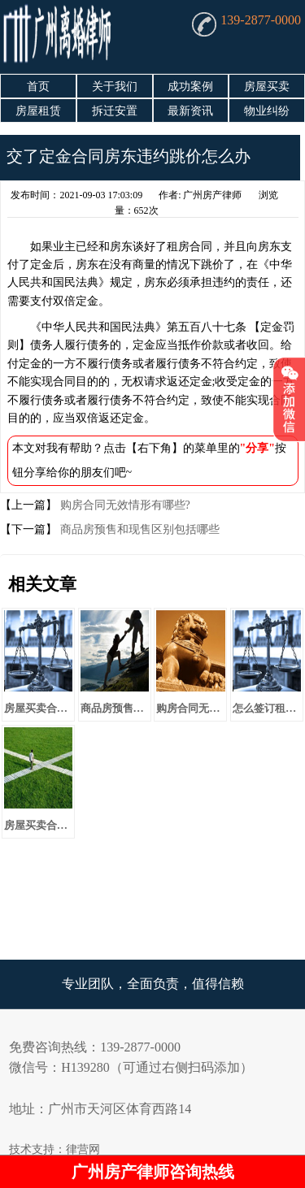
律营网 (83, 1149)
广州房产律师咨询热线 (153, 1172)
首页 (38, 86)
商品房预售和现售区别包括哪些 (138, 529)
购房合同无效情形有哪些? (123, 505)
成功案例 (190, 86)
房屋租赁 (38, 111)
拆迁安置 (114, 111)
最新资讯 (190, 111)
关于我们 (114, 86)
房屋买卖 (267, 86)
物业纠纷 (267, 111)
